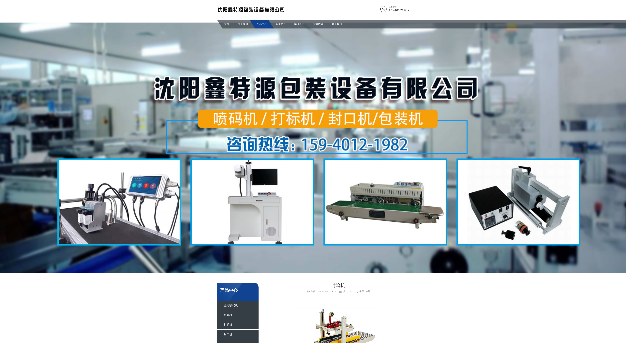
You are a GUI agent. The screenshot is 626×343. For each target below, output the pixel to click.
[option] (313, 148)
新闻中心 (280, 24)
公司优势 (318, 24)
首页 (226, 24)
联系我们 (337, 24)
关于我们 (243, 24)
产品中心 (262, 24)
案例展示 (299, 24)
